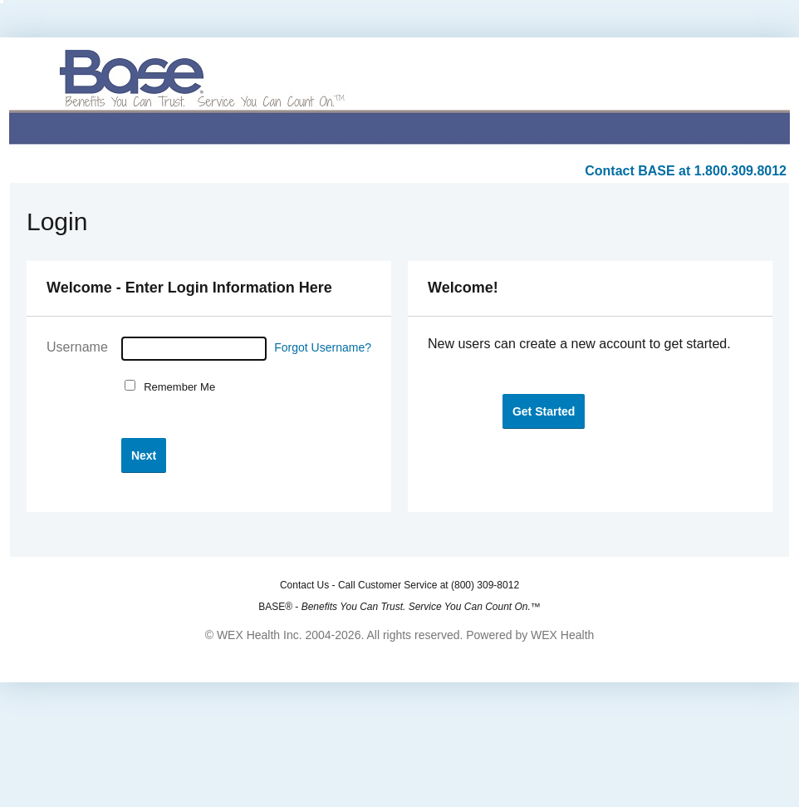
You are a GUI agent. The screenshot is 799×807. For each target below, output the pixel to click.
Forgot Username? (322, 347)
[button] (143, 455)
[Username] (194, 349)
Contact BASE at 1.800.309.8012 (686, 171)
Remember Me (176, 387)
